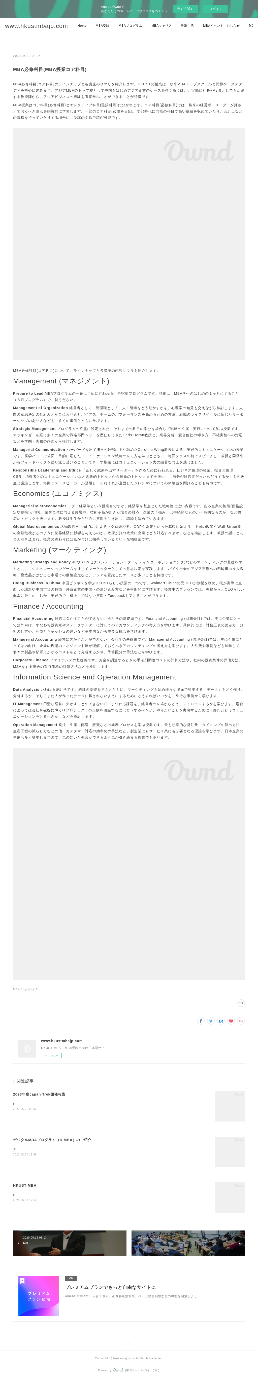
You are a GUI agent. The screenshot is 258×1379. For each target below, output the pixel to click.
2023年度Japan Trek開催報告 (39, 1094)
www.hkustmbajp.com (36, 25)
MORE (208, 25)
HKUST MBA (25, 1185)
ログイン (215, 9)
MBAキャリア (161, 25)
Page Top (129, 1344)
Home (82, 25)
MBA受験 (103, 25)
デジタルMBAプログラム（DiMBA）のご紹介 (52, 1140)
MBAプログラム (130, 25)
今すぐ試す (185, 9)
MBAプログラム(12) (26, 989)
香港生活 (187, 25)
